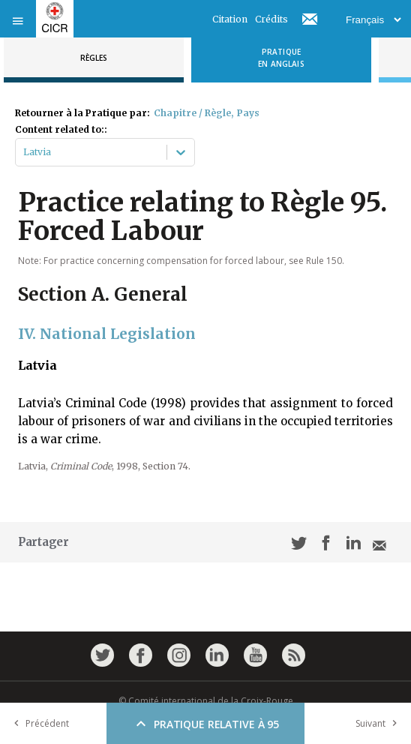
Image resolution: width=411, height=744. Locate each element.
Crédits (271, 19)
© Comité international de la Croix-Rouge (205, 700)
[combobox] (24, 152)
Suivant (380, 723)
